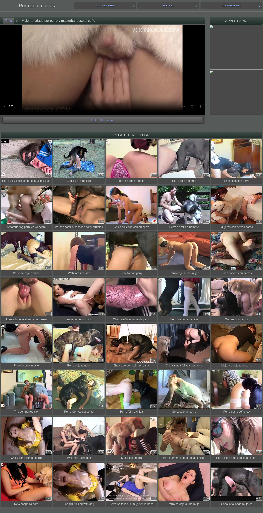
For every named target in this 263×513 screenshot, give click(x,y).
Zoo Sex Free (105, 5)
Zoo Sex (168, 5)
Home (8, 20)
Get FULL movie (102, 120)
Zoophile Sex (231, 5)
